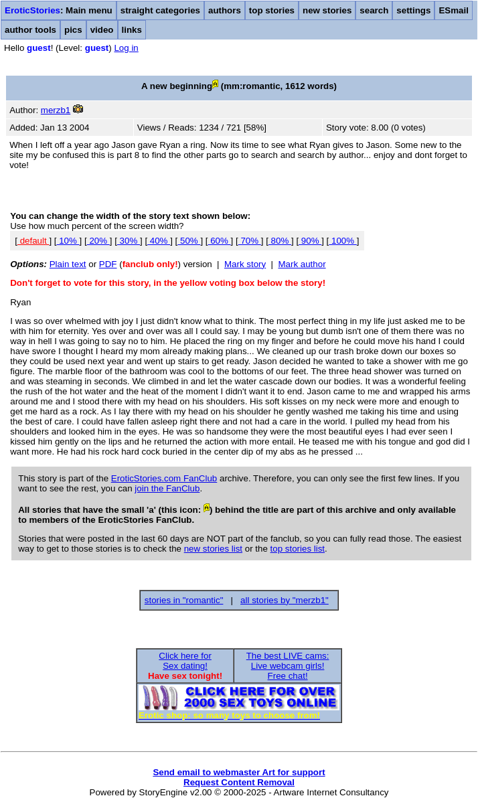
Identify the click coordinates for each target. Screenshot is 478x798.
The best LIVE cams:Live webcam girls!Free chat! (287, 666)
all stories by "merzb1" (284, 600)
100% (343, 241)
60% (219, 241)
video (102, 30)
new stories (327, 10)
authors (224, 10)
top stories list (297, 549)
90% (310, 241)
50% (188, 241)
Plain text (68, 264)
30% (128, 241)
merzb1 (55, 110)
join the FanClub (167, 488)
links (132, 30)
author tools (30, 30)
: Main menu (58, 10)
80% (279, 241)
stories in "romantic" (184, 600)
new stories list (213, 549)
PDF (108, 264)
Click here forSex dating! (185, 661)
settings (413, 10)
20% (98, 241)
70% (249, 241)
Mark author (301, 264)
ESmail (453, 10)
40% (158, 241)
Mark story (245, 264)
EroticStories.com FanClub (164, 478)
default (33, 241)
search (374, 10)
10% (67, 241)
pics (73, 30)
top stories (272, 10)
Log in (126, 48)
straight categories (160, 10)
